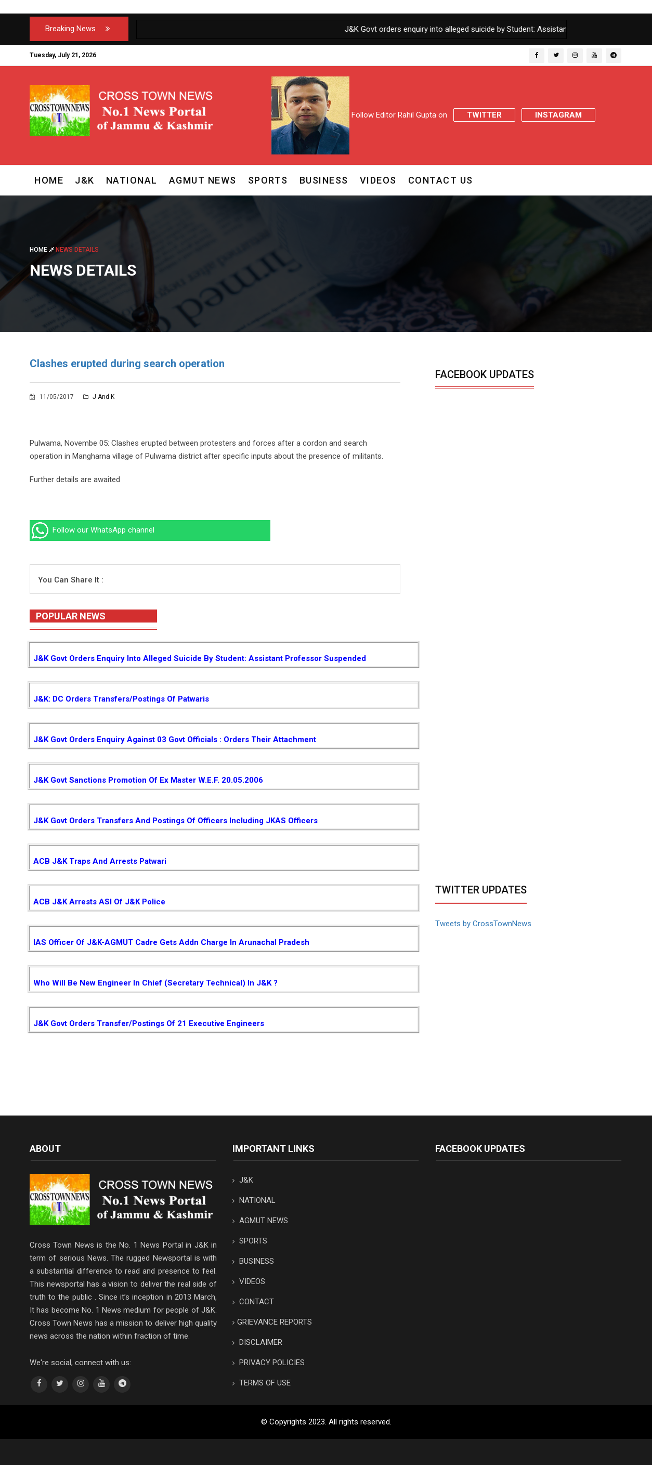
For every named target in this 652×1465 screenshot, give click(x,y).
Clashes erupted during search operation (127, 363)
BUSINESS (323, 180)
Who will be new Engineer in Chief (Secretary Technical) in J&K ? (155, 983)
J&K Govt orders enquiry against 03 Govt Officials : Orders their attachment (174, 739)
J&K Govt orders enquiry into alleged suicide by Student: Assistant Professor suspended (199, 658)
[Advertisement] (522, 800)
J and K (98, 396)
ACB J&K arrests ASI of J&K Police (99, 901)
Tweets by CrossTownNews (483, 923)
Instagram (558, 115)
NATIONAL (132, 180)
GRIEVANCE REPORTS (272, 1322)
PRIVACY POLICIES (268, 1362)
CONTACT (253, 1301)
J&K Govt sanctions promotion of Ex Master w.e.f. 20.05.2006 (148, 780)
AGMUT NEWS (203, 180)
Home (48, 180)
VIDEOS (378, 180)
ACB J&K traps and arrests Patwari (99, 861)
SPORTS (268, 180)
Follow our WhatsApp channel (92, 530)
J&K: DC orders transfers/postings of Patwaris (121, 699)
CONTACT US (440, 180)
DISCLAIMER (257, 1342)
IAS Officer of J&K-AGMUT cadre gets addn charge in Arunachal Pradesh (171, 942)
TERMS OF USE (261, 1383)
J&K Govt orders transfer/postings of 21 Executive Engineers (148, 1023)
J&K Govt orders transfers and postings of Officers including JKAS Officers (175, 820)
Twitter (484, 115)
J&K (85, 180)
